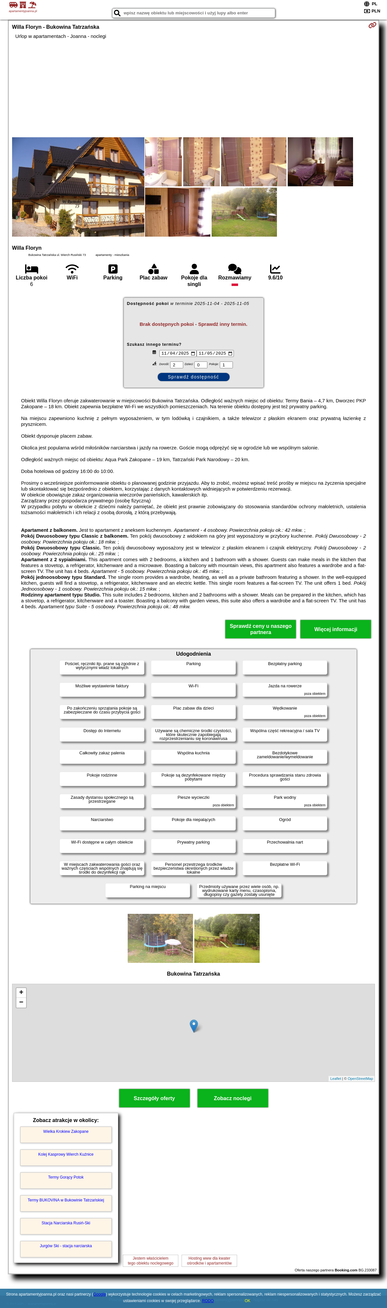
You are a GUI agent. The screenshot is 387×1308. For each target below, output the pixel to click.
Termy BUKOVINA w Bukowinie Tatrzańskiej (66, 1200)
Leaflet (335, 1079)
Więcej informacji (335, 629)
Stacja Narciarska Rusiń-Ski (65, 1223)
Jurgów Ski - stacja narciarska (66, 1246)
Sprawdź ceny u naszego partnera (261, 629)
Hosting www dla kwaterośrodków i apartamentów (209, 1260)
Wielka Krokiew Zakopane (66, 1131)
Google (99, 1294)
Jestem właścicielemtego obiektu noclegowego (150, 1260)
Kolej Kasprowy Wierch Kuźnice (65, 1154)
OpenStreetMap (360, 1079)
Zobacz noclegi (233, 1098)
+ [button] (21, 993)
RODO (208, 1301)
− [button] (21, 1003)
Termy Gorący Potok (66, 1177)
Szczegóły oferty (154, 1098)
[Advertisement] (193, 88)
